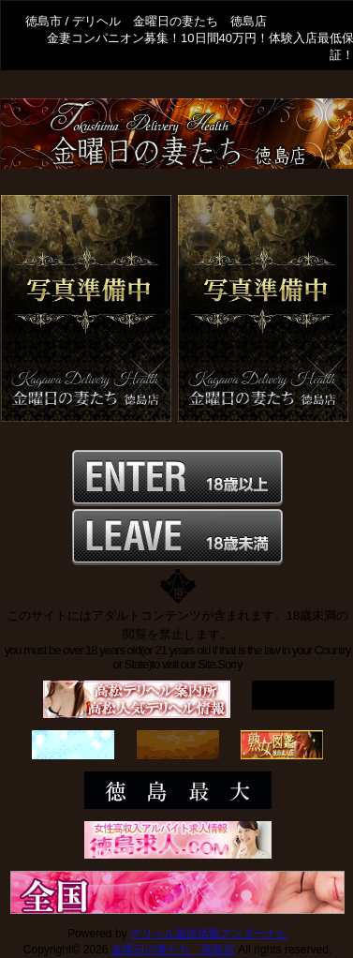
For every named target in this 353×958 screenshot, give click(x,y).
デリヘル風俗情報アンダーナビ (208, 933)
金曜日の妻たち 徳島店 (173, 949)
